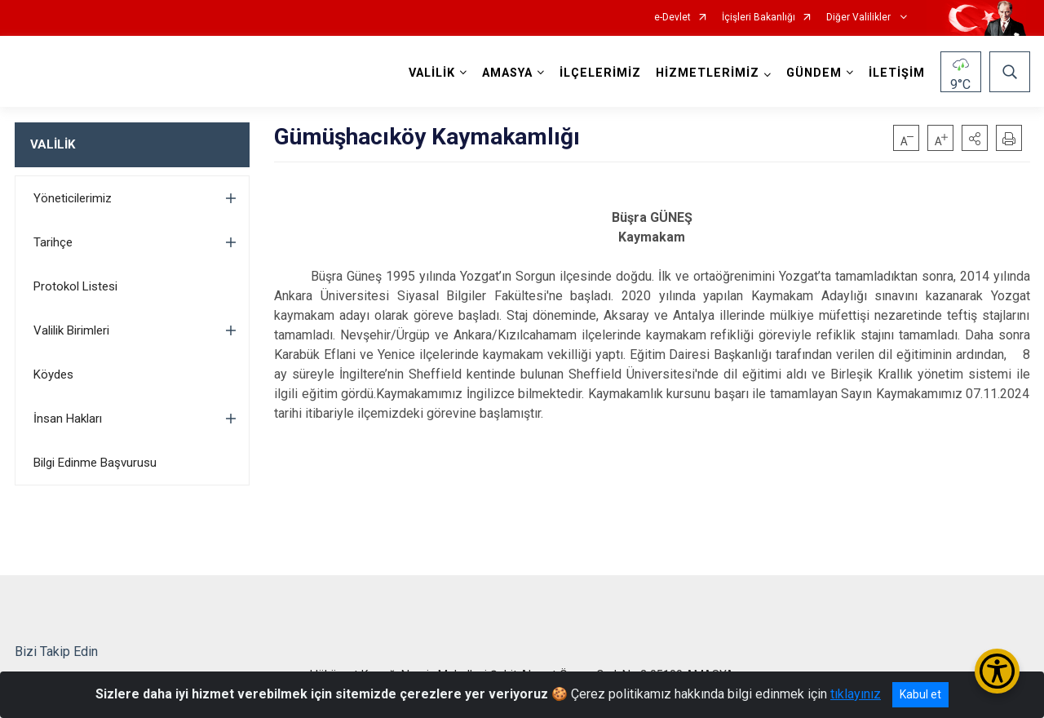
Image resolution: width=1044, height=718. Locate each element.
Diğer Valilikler (859, 17)
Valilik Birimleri (71, 330)
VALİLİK (52, 144)
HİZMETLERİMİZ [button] (707, 73)
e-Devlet (672, 17)
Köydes (53, 374)
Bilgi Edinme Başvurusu (95, 462)
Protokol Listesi (75, 286)
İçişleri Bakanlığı (758, 17)
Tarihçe (53, 242)
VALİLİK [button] (432, 73)
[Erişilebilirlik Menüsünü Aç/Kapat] (997, 671)
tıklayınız (855, 694)
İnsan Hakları (67, 418)
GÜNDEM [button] (814, 73)
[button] (975, 138)
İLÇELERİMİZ (600, 73)
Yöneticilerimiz (72, 198)
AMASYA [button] (507, 73)
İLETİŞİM (897, 73)
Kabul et (920, 694)
